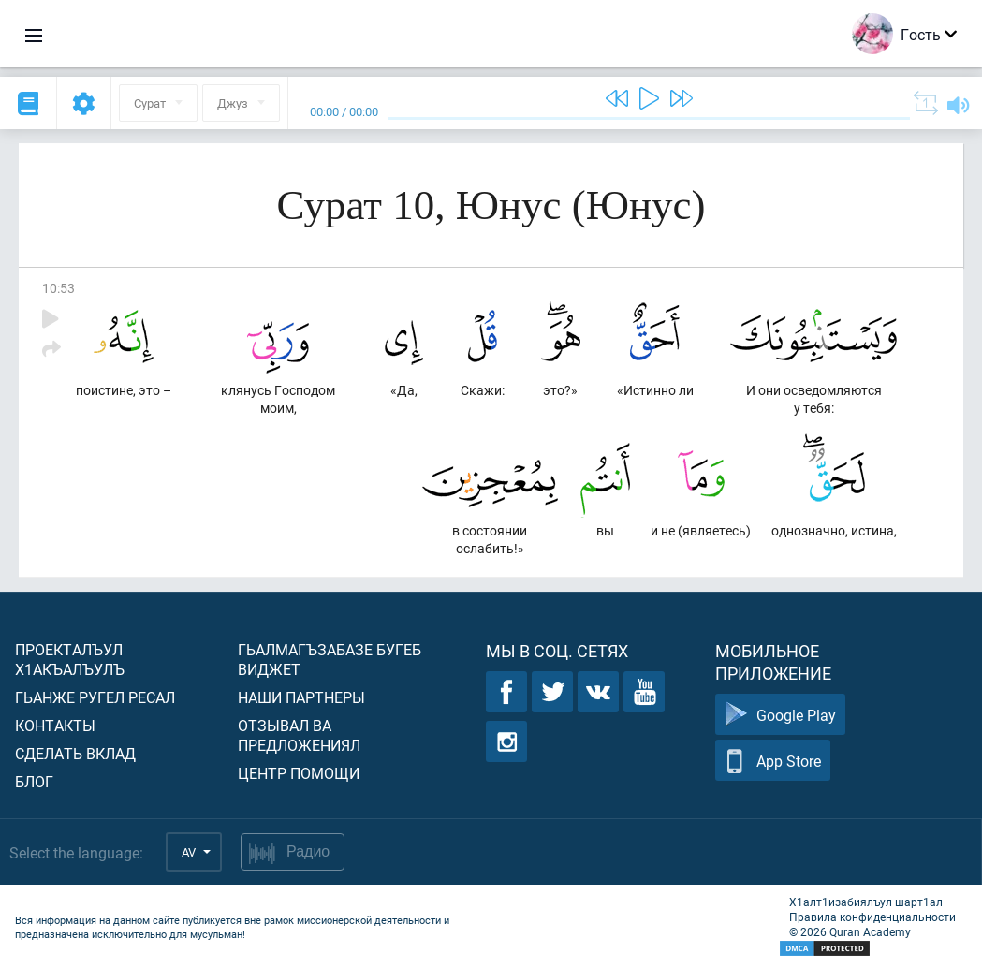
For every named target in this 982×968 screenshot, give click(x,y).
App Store (773, 760)
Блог (34, 781)
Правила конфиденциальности (872, 916)
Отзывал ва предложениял (299, 735)
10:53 (58, 288)
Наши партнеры (301, 697)
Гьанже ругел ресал (95, 697)
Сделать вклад (75, 753)
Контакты (55, 725)
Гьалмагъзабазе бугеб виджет (329, 659)
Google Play (780, 714)
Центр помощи (298, 773)
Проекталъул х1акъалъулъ (70, 659)
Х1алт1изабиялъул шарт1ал (866, 901)
